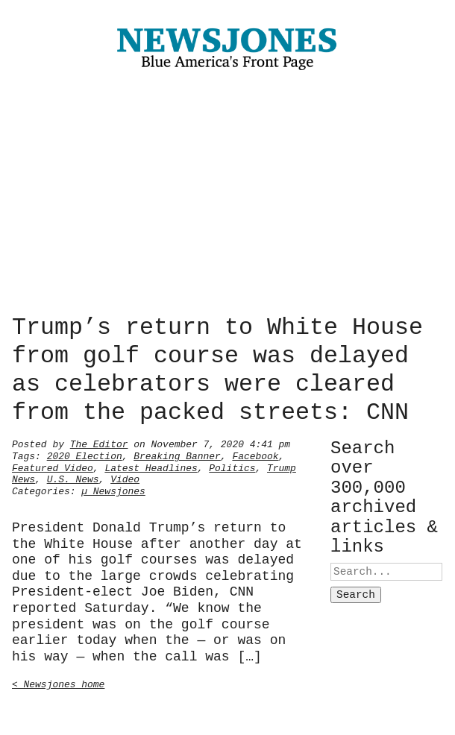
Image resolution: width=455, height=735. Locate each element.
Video (124, 478)
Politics (232, 466)
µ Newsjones (113, 489)
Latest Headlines (150, 466)
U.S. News (73, 478)
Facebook (255, 454)
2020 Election (84, 454)
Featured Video (52, 466)
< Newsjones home (58, 683)
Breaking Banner (177, 454)
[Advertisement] (227, 196)
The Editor (99, 442)
